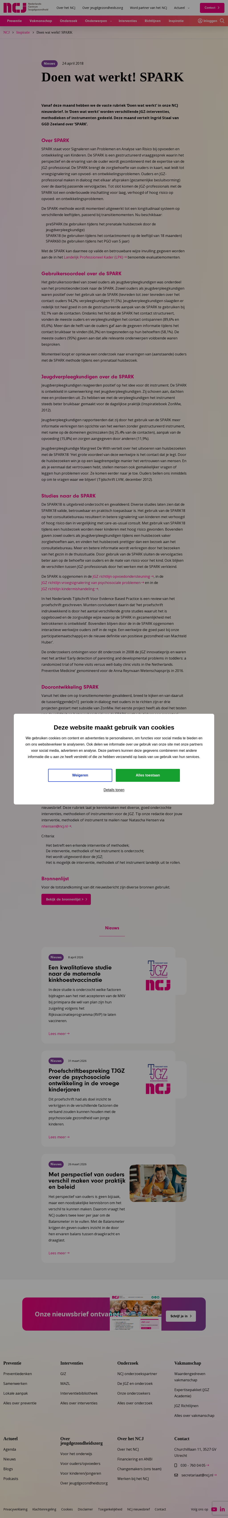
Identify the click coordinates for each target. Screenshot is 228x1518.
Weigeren (80, 775)
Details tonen (114, 790)
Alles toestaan (148, 775)
